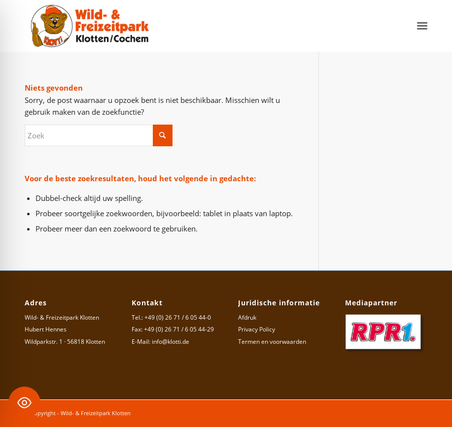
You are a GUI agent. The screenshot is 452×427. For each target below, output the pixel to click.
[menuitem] (422, 25)
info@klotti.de (170, 341)
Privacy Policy (256, 329)
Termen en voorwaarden (272, 341)
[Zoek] (99, 135)
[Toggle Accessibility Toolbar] (24, 403)
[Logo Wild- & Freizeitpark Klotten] (90, 26)
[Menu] (422, 25)
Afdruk (247, 317)
